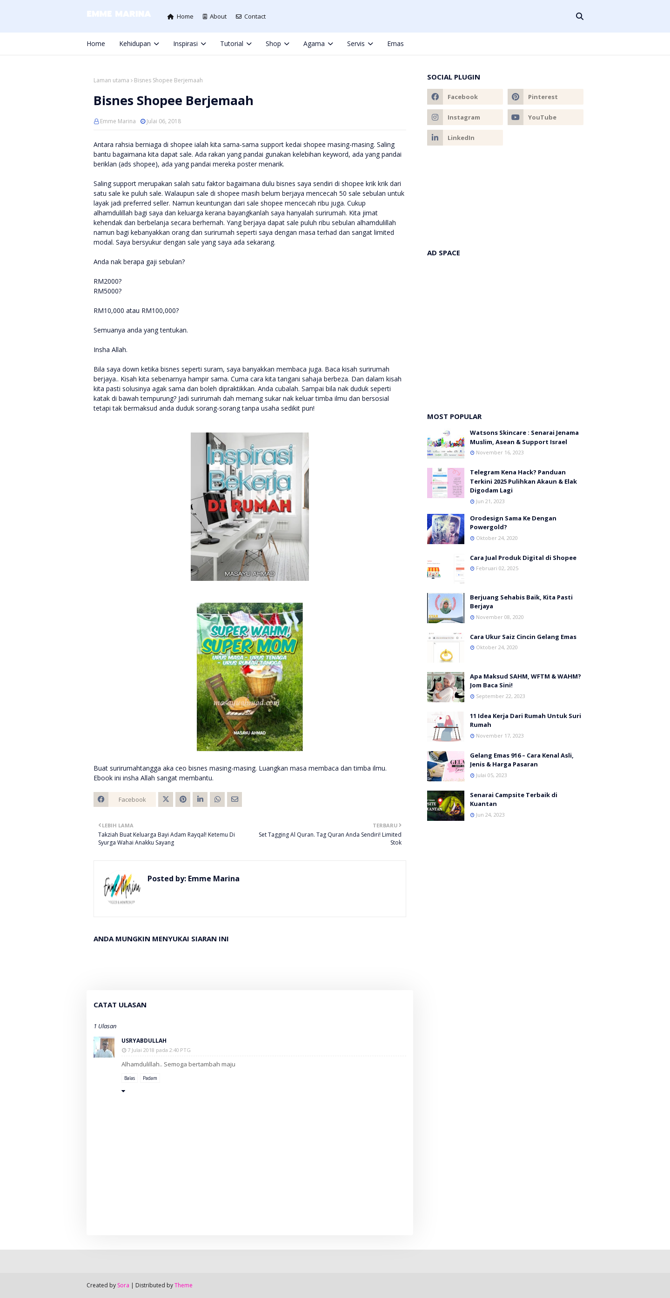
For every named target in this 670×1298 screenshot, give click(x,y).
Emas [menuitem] (395, 43)
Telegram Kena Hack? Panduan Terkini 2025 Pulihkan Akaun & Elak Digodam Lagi (523, 481)
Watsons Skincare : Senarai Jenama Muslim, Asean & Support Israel (524, 437)
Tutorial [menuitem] (231, 43)
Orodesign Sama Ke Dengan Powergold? (513, 523)
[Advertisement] (505, 330)
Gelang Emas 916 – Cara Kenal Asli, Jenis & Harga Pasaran (522, 760)
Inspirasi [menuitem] (185, 43)
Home (181, 16)
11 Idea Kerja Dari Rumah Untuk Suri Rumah (525, 720)
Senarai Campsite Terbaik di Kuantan (513, 799)
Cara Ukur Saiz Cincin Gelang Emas (523, 636)
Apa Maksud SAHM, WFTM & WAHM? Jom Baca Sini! (525, 681)
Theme (183, 1285)
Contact (251, 16)
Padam (150, 1078)
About (215, 16)
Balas (129, 1078)
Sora (123, 1285)
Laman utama (111, 80)
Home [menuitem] (96, 43)
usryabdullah (144, 1041)
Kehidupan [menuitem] (135, 43)
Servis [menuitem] (356, 43)
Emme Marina (118, 121)
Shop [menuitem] (273, 43)
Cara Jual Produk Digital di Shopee (523, 557)
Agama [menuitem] (314, 43)
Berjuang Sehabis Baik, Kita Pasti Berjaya (521, 602)
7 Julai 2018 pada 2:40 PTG (159, 1049)
